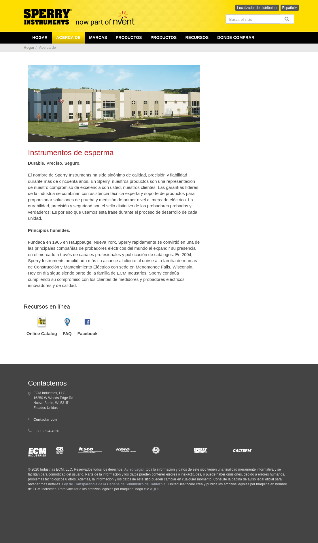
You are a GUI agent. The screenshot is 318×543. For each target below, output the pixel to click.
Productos (164, 37)
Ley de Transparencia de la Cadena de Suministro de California (113, 484)
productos (129, 37)
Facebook (87, 333)
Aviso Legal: (134, 469)
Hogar (29, 47)
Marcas (98, 37)
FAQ (67, 333)
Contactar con (45, 420)
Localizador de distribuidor (257, 8)
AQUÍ (154, 489)
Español (289, 8)
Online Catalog (41, 333)
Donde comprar (235, 37)
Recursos (197, 37)
